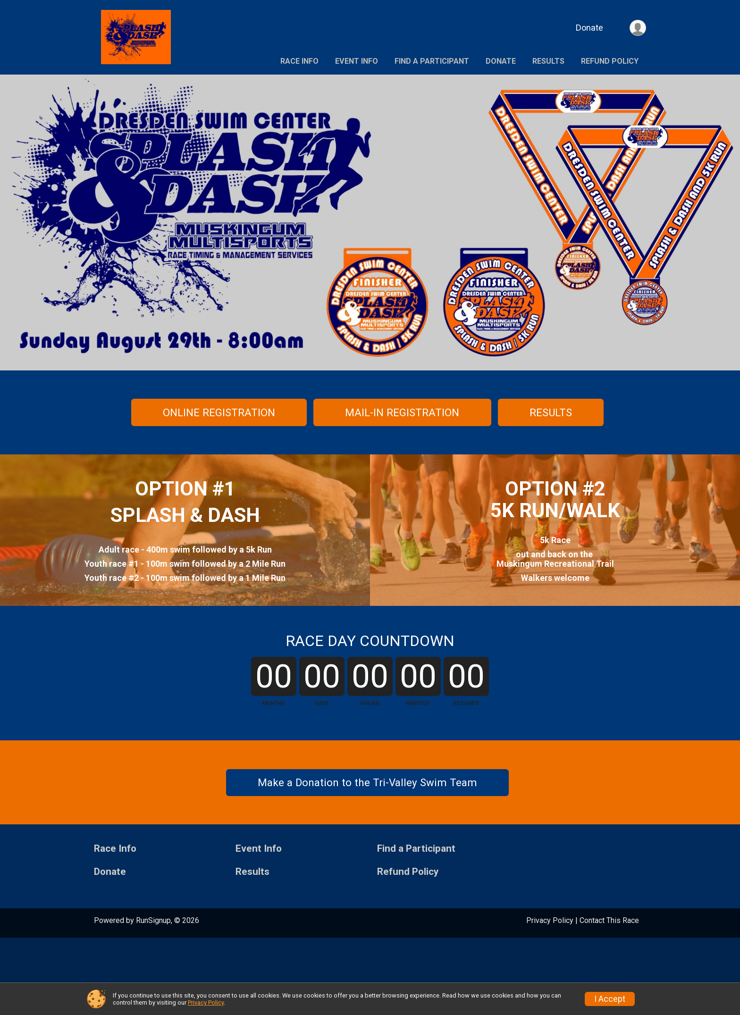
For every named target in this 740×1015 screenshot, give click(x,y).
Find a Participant (432, 61)
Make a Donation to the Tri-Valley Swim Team (367, 860)
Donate (588, 28)
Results (548, 61)
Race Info (299, 61)
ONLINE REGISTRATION (219, 412)
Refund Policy (610, 61)
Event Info (356, 61)
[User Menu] (637, 28)
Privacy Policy (206, 1002)
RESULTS (551, 412)
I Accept (609, 999)
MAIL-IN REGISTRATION (402, 412)
